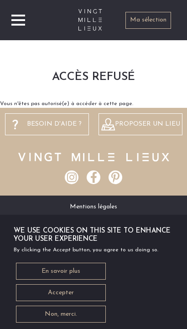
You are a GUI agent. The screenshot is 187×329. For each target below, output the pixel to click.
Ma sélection (148, 19)
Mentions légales (93, 206)
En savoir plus (61, 274)
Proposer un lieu (147, 124)
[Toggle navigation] (18, 20)
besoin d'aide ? (54, 124)
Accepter (61, 295)
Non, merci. (61, 317)
